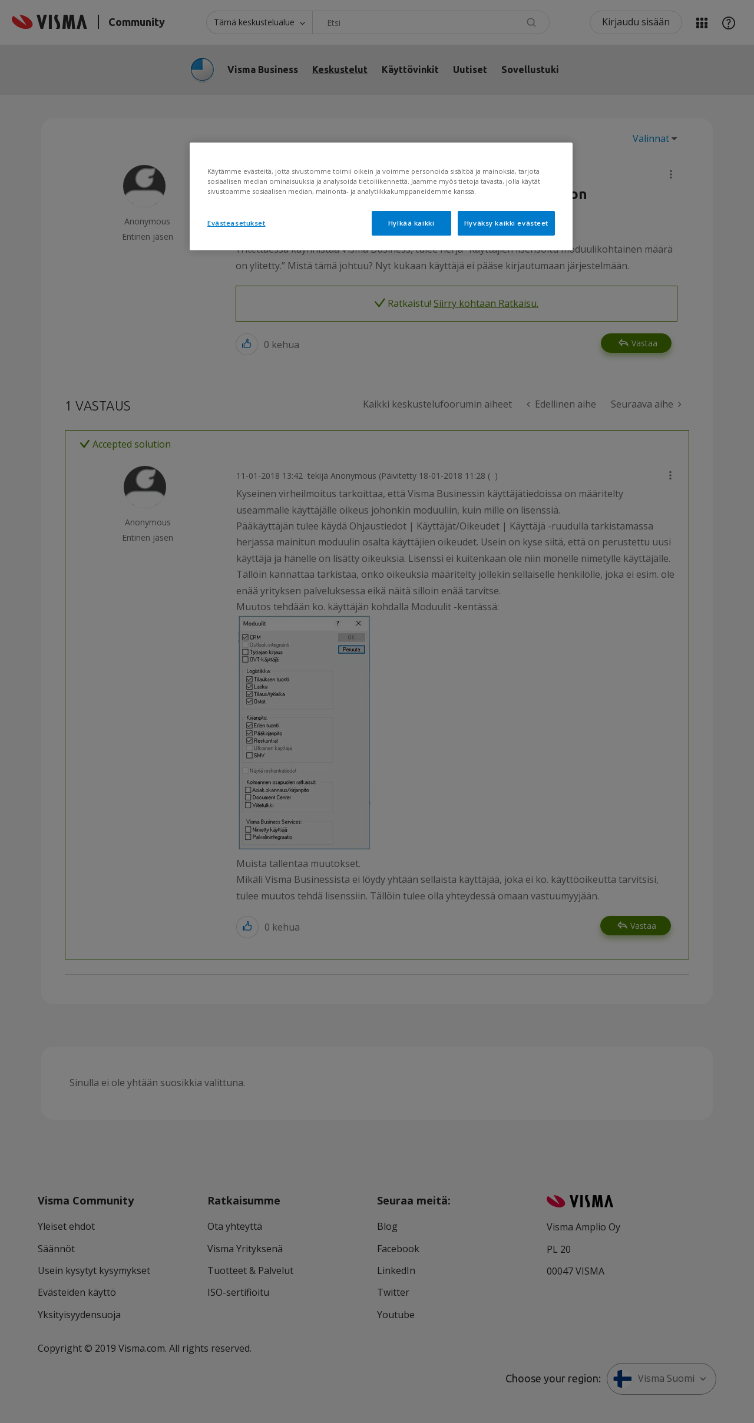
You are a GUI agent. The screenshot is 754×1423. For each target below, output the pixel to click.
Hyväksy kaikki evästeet (506, 223)
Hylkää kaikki (411, 223)
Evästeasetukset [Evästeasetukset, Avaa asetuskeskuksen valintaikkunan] (236, 223)
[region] (381, 196)
